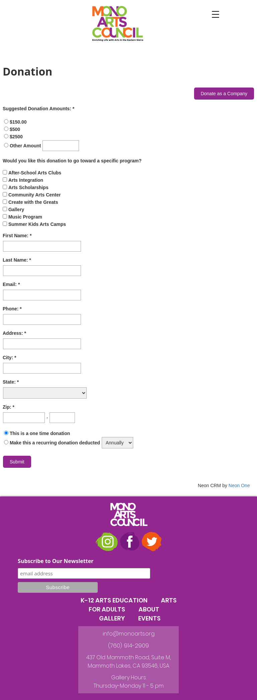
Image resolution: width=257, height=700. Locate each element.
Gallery (16, 209)
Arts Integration (25, 180)
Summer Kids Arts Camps (37, 224)
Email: (10, 284)
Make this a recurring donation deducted (55, 442)
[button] (215, 14)
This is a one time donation (40, 433)
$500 (15, 129)
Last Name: (16, 260)
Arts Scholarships (28, 187)
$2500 (16, 136)
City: (8, 357)
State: (10, 382)
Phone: (11, 308)
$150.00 (18, 122)
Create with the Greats (33, 202)
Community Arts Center (34, 194)
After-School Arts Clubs (34, 172)
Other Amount (26, 145)
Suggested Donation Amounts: (38, 108)
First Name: (16, 235)
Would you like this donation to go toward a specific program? (72, 160)
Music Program (25, 217)
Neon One (239, 485)
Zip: (8, 407)
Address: (13, 333)
